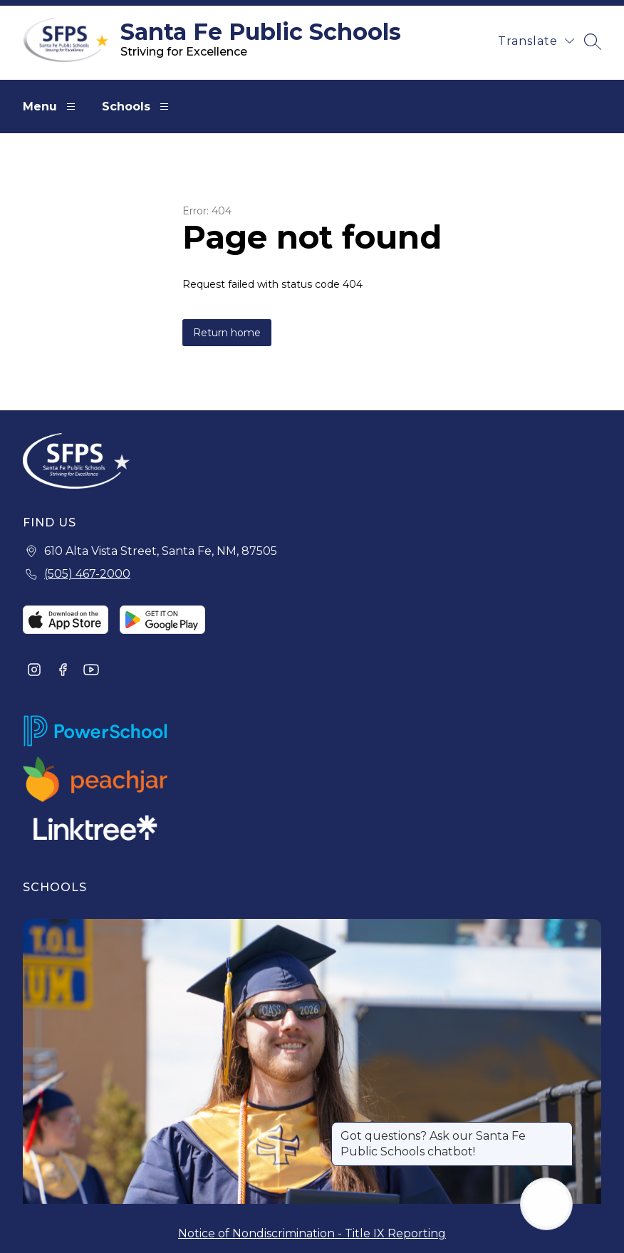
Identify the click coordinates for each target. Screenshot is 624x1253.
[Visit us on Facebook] (62, 671)
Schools (137, 106)
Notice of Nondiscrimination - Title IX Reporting (312, 1233)
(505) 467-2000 (87, 574)
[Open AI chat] (546, 1204)
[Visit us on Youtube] (91, 671)
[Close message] (561, 1129)
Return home (227, 332)
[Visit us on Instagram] (34, 671)
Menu (51, 106)
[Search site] (592, 41)
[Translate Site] (536, 41)
